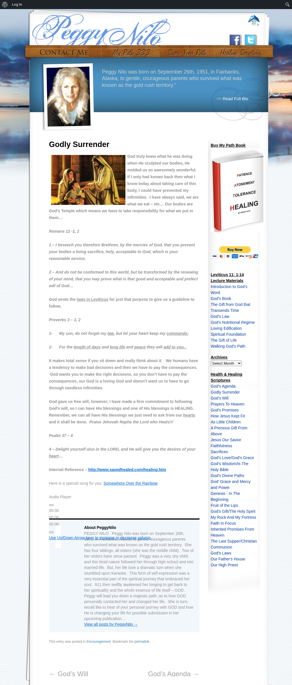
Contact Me (64, 50)
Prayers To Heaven (228, 404)
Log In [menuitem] (17, 4)
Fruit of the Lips (224, 505)
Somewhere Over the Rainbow (131, 483)
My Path (131, 50)
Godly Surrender (225, 392)
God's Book (221, 298)
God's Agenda (223, 386)
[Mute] (51, 532)
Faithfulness (221, 446)
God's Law (220, 316)
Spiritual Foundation (228, 334)
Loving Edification (226, 328)
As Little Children (226, 422)
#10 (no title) (240, 50)
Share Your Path (186, 50)
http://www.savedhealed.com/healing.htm (127, 469)
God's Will (220, 398)
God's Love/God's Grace (232, 457)
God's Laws (221, 553)
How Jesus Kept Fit (228, 416)
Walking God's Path (228, 346)
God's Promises (225, 410)
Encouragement (99, 642)
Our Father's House (228, 559)
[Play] (51, 505)
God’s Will (68, 674)
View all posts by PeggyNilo (111, 624)
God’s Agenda (173, 674)
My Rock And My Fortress (233, 517)
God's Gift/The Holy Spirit (233, 511)
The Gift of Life (224, 340)
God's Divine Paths (228, 475)
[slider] (54, 517)
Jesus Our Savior (226, 440)
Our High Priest (224, 565)
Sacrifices (219, 451)
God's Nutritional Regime (233, 322)
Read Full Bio (235, 98)
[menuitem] (5, 4)
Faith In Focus (223, 523)
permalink (142, 642)
